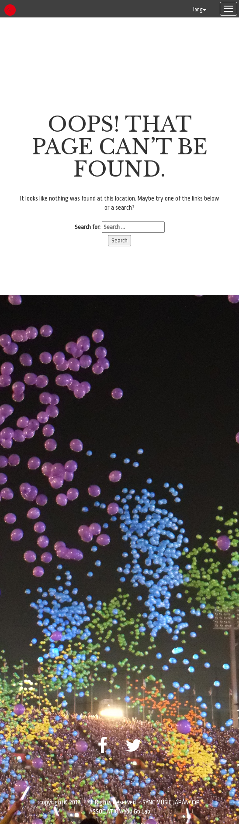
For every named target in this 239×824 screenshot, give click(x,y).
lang (199, 10)
